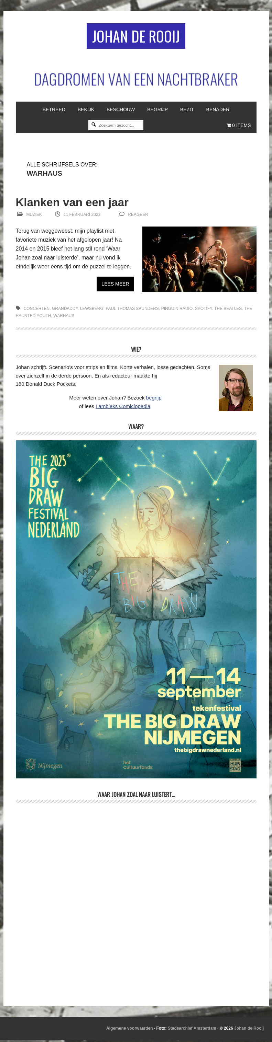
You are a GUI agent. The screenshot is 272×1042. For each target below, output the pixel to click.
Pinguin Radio (177, 310)
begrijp (154, 400)
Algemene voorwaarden (129, 1030)
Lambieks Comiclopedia (123, 408)
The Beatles (228, 310)
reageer (138, 216)
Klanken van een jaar (77, 204)
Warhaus (63, 317)
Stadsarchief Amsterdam (192, 1030)
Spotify (203, 310)
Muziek (34, 216)
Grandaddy (65, 310)
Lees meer (115, 286)
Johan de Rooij (136, 37)
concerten (37, 310)
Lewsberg (92, 310)
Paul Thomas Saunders (132, 310)
